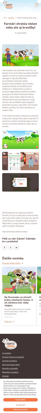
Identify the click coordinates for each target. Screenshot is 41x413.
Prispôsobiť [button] (20, 405)
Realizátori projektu (10, 372)
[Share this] (4, 247)
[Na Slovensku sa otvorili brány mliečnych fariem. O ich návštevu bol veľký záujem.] (19, 296)
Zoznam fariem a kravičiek (13, 357)
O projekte (6, 353)
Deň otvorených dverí (11, 364)
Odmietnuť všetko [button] (20, 409)
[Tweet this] (10, 247)
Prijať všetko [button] (20, 400)
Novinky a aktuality (10, 368)
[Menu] (36, 5)
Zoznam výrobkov (9, 361)
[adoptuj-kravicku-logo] (8, 5)
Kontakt (5, 376)
